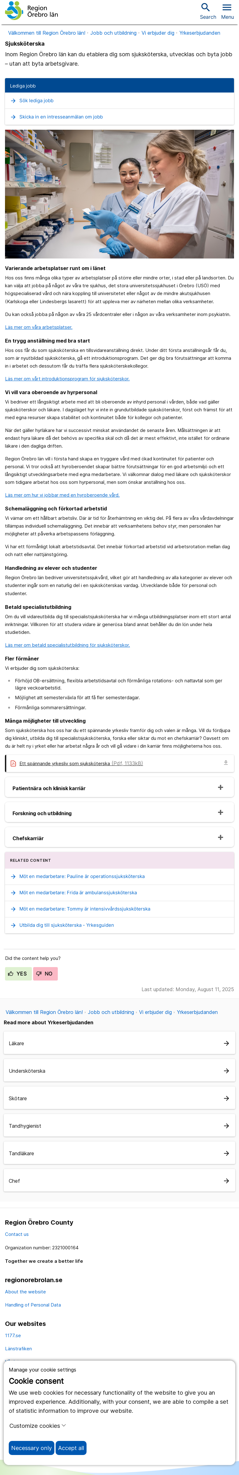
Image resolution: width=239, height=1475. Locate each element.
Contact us (17, 1234)
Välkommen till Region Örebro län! (46, 33)
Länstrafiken (18, 1349)
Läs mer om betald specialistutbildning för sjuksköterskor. (67, 645)
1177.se (13, 1335)
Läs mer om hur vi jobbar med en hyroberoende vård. (62, 495)
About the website (25, 1292)
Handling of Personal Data (33, 1305)
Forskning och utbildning (42, 813)
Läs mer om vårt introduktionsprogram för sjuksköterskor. (67, 379)
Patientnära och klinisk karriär (49, 788)
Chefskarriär (28, 838)
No (44, 974)
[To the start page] (31, 10)
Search (208, 11)
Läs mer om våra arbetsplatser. (38, 327)
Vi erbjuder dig (158, 33)
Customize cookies (37, 1425)
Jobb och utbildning (113, 33)
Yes (17, 974)
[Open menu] (227, 10)
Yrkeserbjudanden (199, 33)
